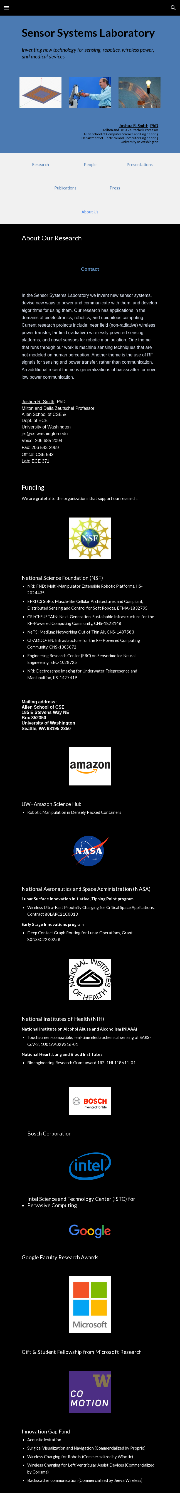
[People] (90, 164)
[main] (90, 32)
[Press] (115, 188)
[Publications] (65, 188)
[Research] (40, 164)
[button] (6, 7)
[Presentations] (140, 164)
